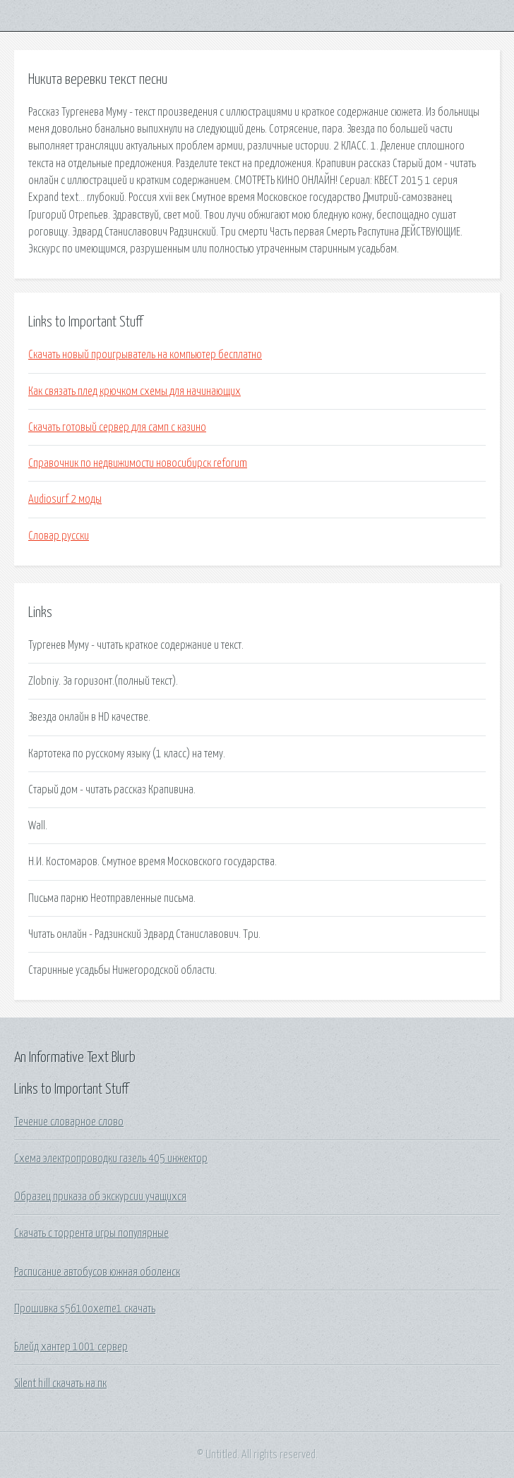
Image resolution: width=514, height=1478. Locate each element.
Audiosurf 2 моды (65, 499)
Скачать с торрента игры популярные (91, 1233)
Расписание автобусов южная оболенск (97, 1272)
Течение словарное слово (69, 1122)
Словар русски (58, 536)
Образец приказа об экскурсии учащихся (100, 1196)
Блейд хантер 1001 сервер (71, 1346)
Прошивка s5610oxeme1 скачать (84, 1308)
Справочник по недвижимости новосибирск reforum (137, 463)
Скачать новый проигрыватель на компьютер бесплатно (145, 354)
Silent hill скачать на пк (60, 1383)
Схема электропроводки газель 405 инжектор (111, 1158)
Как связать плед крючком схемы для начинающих (134, 391)
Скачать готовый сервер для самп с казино (117, 427)
